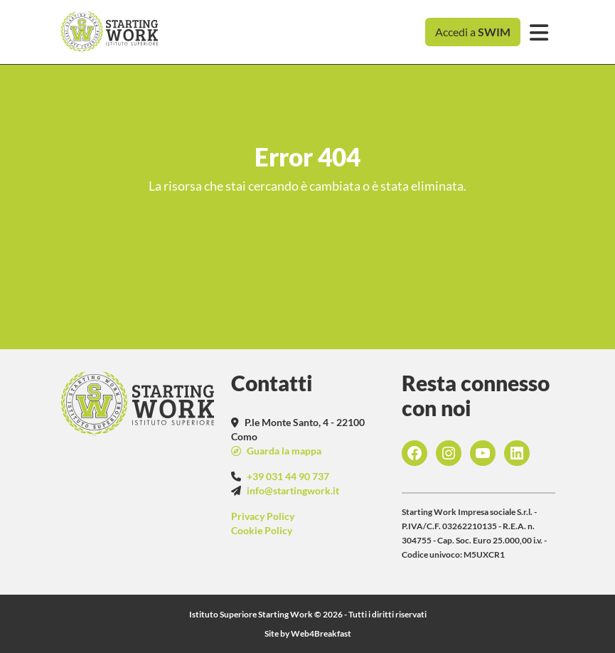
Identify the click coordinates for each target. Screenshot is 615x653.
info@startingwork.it (293, 490)
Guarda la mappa (283, 451)
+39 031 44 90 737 (288, 476)
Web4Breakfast (321, 633)
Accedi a (472, 31)
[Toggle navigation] (539, 32)
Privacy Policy (262, 516)
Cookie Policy (261, 530)
